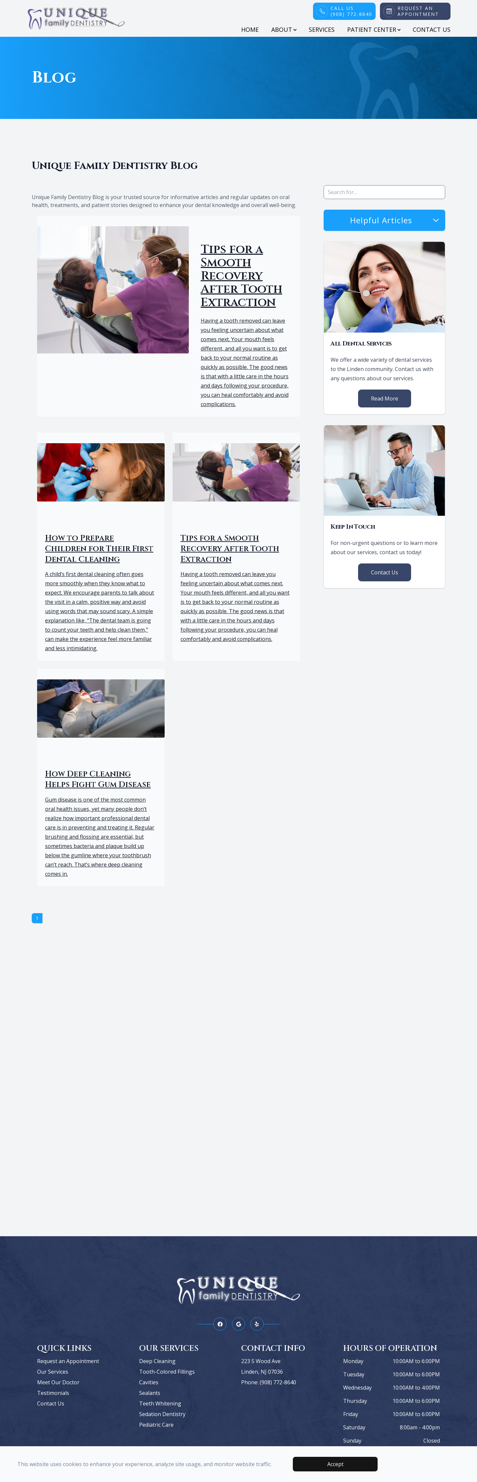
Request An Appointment (418, 11)
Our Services (52, 1371)
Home (250, 29)
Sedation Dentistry (162, 1414)
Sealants (149, 1393)
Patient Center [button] (373, 29)
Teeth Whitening (160, 1403)
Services (322, 29)
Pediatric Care (156, 1424)
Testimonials (53, 1393)
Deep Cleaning (157, 1361)
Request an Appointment (68, 1361)
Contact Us (431, 29)
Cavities (148, 1382)
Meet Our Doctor (58, 1382)
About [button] (283, 29)
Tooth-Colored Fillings (167, 1371)
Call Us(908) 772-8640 (351, 11)
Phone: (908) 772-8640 (268, 1382)
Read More (384, 398)
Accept (335, 1464)
